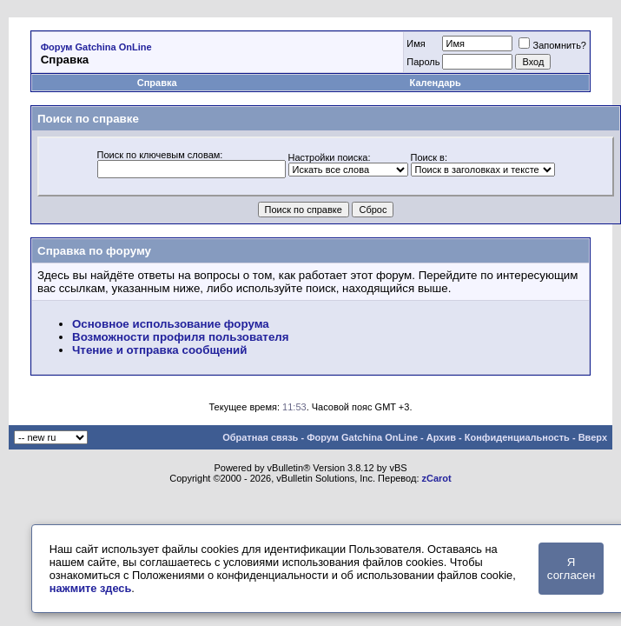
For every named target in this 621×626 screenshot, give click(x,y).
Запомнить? (552, 45)
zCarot (437, 478)
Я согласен (571, 569)
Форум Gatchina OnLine (96, 47)
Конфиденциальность (517, 437)
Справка (157, 82)
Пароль (422, 62)
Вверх (592, 437)
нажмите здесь (91, 588)
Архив (441, 437)
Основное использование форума (170, 323)
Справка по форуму (94, 250)
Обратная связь (260, 437)
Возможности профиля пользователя (180, 336)
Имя (415, 43)
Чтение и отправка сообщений (160, 349)
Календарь (435, 82)
